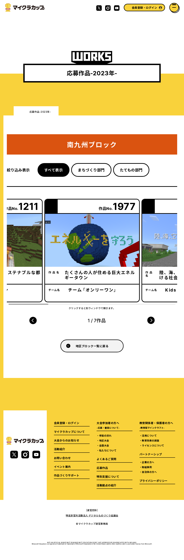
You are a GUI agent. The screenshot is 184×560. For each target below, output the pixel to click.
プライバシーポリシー (153, 481)
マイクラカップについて (69, 432)
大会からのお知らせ (66, 440)
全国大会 (104, 445)
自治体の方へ (149, 472)
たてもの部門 (131, 170)
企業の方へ (148, 462)
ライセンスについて (153, 445)
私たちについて (107, 450)
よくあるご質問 (106, 459)
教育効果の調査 (150, 440)
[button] (33, 320)
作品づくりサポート (66, 475)
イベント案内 (62, 467)
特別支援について (108, 476)
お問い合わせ (62, 458)
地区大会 (104, 440)
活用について (149, 435)
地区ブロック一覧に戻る (92, 346)
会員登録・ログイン (144, 7)
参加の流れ (105, 435)
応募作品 (102, 468)
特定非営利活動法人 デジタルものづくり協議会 (92, 515)
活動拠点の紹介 (106, 485)
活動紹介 (59, 449)
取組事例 (147, 467)
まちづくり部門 (91, 170)
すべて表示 (53, 170)
